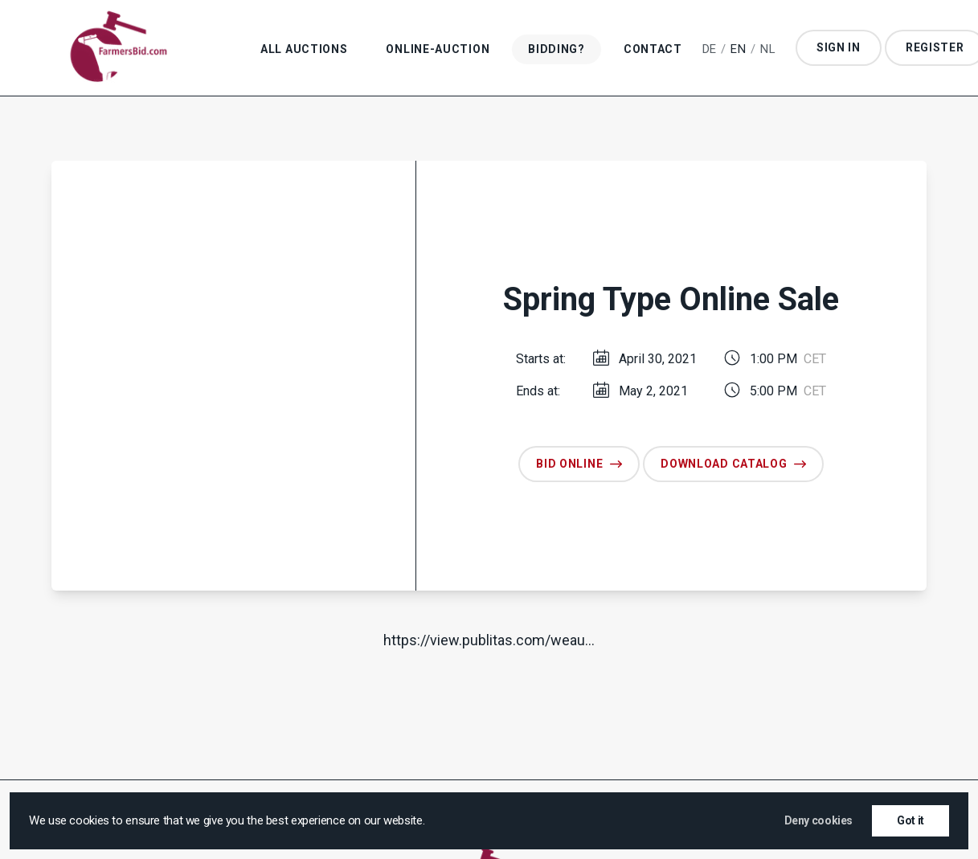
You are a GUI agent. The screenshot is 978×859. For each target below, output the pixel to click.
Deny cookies (818, 820)
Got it (910, 820)
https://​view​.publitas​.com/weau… (489, 640)
